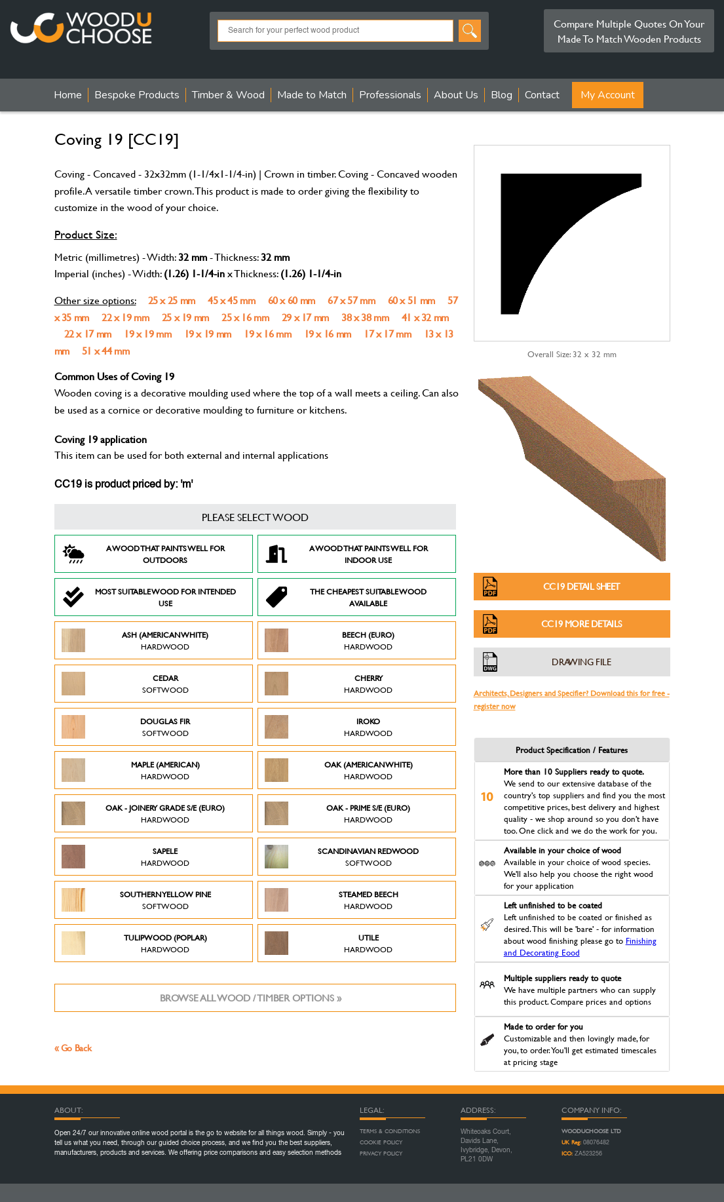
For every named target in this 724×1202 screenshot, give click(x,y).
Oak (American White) (339, 770)
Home (68, 95)
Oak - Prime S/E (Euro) (338, 813)
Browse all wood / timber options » (250, 998)
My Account (608, 95)
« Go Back (73, 1048)
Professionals (390, 95)
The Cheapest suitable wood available (346, 597)
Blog (501, 95)
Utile (329, 943)
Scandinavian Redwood (342, 856)
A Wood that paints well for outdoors (143, 554)
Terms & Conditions (390, 1131)
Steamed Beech (331, 900)
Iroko (329, 727)
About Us (456, 95)
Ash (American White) (135, 640)
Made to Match (312, 95)
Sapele (126, 856)
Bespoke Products (137, 95)
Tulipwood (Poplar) (134, 943)
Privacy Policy (381, 1153)
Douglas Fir (126, 727)
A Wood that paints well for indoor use (346, 554)
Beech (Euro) (330, 640)
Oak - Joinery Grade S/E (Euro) (143, 813)
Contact (542, 95)
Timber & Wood (228, 95)
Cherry (329, 683)
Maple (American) (131, 770)
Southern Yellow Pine (136, 900)
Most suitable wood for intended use (149, 597)
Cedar (125, 683)
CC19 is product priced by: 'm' (123, 485)
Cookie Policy (381, 1142)
